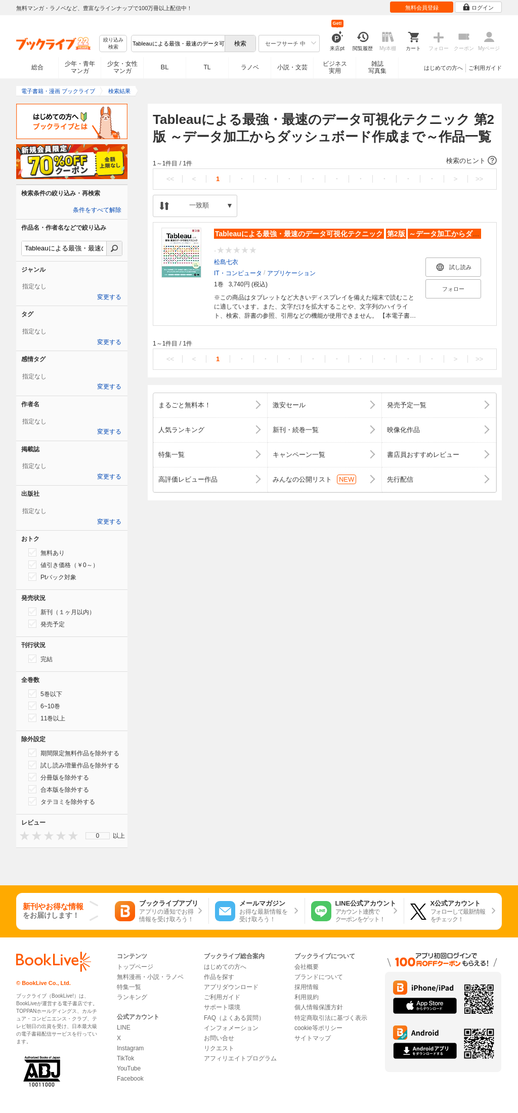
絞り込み (113, 44)
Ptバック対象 (52, 577)
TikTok (125, 1058)
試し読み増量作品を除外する (73, 765)
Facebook (130, 1078)
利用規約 (306, 997)
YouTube (129, 1068)
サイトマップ (312, 1038)
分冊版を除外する (58, 777)
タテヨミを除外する (61, 801)
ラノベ (250, 67)
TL (206, 67)
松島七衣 (226, 262)
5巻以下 (45, 694)
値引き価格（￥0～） (63, 565)
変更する (109, 297)
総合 (37, 67)
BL (165, 67)
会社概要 (306, 966)
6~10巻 (44, 706)
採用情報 (306, 987)
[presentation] (22, 835)
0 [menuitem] (98, 835)
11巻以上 (46, 718)
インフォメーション (231, 1028)
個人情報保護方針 (318, 1007)
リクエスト (219, 1048)
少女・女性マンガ (122, 67)
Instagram (130, 1048)
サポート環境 (222, 1007)
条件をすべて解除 (97, 209)
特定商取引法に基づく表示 (330, 1017)
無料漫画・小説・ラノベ (150, 976)
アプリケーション (291, 273)
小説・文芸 (292, 67)
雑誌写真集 (377, 67)
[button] (325, 161)
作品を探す (219, 976)
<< (170, 179)
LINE (124, 1027)
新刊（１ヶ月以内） (61, 612)
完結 (40, 659)
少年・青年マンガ (80, 67)
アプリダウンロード (231, 987)
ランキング (132, 997)
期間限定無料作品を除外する (73, 753)
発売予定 (46, 624)
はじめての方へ (443, 68)
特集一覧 (129, 987)
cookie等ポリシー (318, 1028)
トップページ (135, 966)
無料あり (46, 552)
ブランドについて (318, 976)
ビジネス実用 (335, 67)
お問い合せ (219, 1038)
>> (479, 179)
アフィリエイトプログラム (240, 1058)
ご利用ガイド (485, 68)
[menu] (97, 835)
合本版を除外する (58, 789)
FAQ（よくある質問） (234, 1017)
